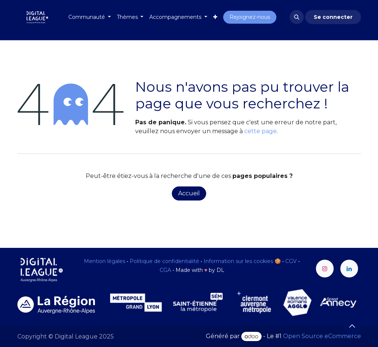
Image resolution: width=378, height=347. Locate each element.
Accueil (189, 193)
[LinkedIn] (349, 268)
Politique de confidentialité (164, 261)
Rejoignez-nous (249, 17)
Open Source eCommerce (322, 336)
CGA (165, 270)
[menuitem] (89, 17)
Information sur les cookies (238, 261)
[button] (297, 17)
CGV (291, 261)
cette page (260, 131)
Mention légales (104, 261)
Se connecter (333, 17)
